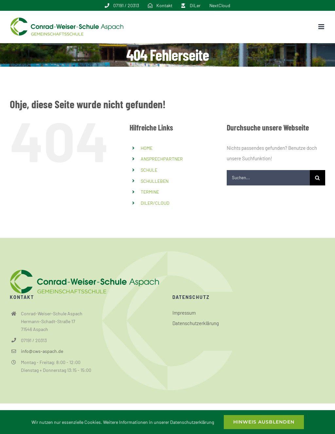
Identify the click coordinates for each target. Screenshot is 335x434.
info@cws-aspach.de (42, 351)
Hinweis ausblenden (263, 422)
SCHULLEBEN (154, 181)
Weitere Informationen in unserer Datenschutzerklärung (158, 422)
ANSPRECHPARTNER (162, 159)
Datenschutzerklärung (195, 323)
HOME (146, 148)
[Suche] (317, 177)
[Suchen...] (268, 177)
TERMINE (150, 192)
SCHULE (149, 170)
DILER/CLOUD (155, 203)
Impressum (184, 313)
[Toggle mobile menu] (321, 26)
